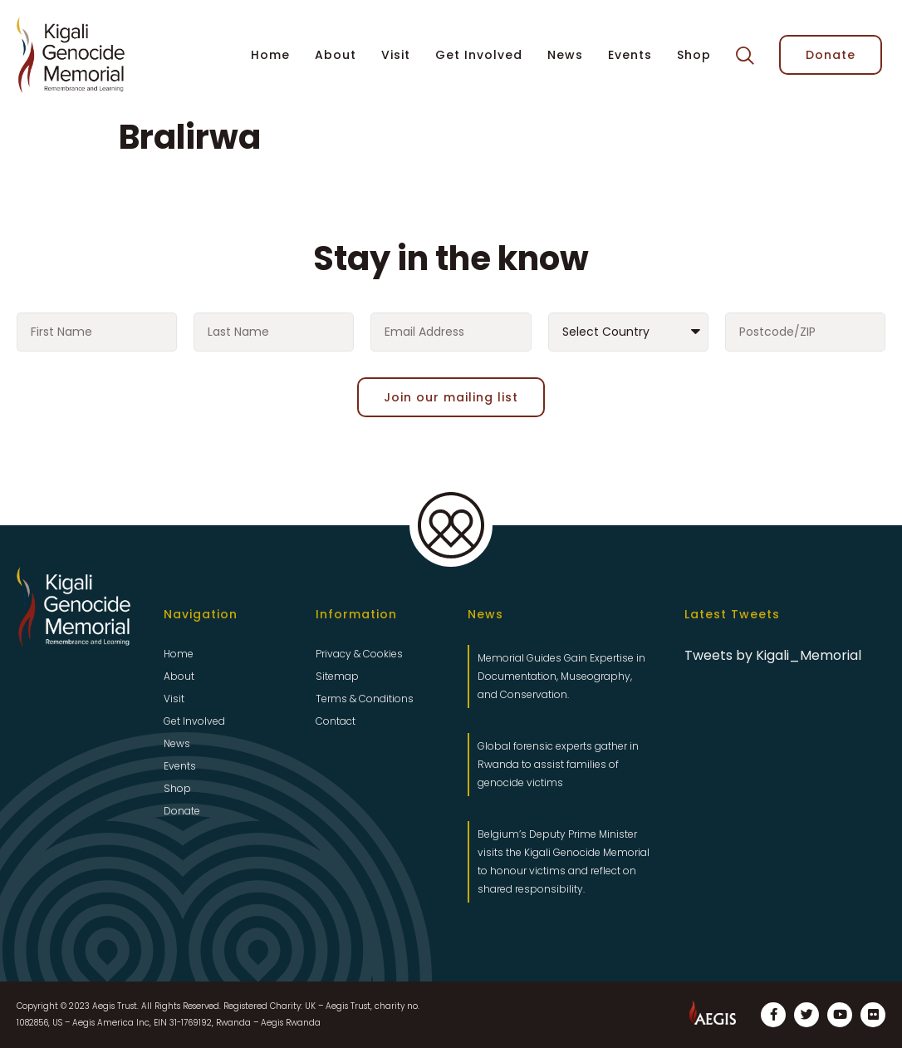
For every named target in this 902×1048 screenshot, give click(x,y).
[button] (745, 56)
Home (270, 55)
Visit (395, 55)
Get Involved (478, 55)
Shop (694, 55)
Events (630, 55)
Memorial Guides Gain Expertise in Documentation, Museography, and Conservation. (561, 676)
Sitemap (337, 676)
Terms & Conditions (365, 698)
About (335, 55)
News (565, 55)
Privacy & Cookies (359, 654)
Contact (335, 721)
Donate (182, 811)
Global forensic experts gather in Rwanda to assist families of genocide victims (558, 764)
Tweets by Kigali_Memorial (772, 655)
